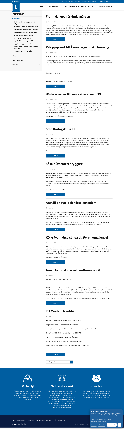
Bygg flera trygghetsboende (22, 45)
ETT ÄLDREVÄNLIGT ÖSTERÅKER (23, 53)
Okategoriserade (17, 61)
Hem (62, 1)
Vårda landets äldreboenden (22, 39)
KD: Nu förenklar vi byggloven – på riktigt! (24, 24)
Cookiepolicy (94, 421)
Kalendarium (54, 7)
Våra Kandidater (105, 7)
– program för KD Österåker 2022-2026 (79, 7)
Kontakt (77, 1)
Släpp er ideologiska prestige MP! (24, 37)
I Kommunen (15, 20)
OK (119, 425)
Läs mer (55, 40)
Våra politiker (69, 1)
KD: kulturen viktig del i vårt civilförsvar (26, 28)
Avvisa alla (102, 425)
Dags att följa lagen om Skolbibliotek (25, 34)
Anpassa (93, 425)
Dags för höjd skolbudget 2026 (23, 42)
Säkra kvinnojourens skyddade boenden (26, 31)
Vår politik (15, 66)
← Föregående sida (52, 363)
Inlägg (13, 57)
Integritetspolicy (102, 421)
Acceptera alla (112, 425)
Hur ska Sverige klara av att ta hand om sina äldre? (96, 1)
